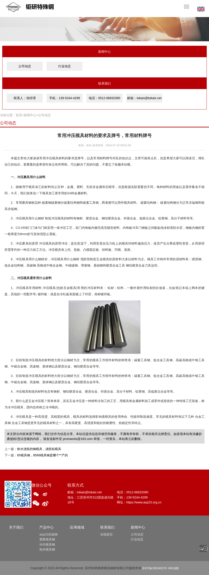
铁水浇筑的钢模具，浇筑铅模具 (39, 449)
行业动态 (64, 66)
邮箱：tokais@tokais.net (144, 98)
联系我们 (107, 527)
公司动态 (24, 66)
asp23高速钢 (48, 534)
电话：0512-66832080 (104, 98)
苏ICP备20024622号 (154, 568)
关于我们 (16, 527)
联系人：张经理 (25, 98)
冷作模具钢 (47, 544)
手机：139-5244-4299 (64, 98)
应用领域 (77, 527)
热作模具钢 (47, 549)
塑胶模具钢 (47, 539)
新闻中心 (30, 115)
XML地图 (173, 568)
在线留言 (106, 534)
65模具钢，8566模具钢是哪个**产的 (42, 455)
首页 (19, 115)
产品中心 (46, 527)
